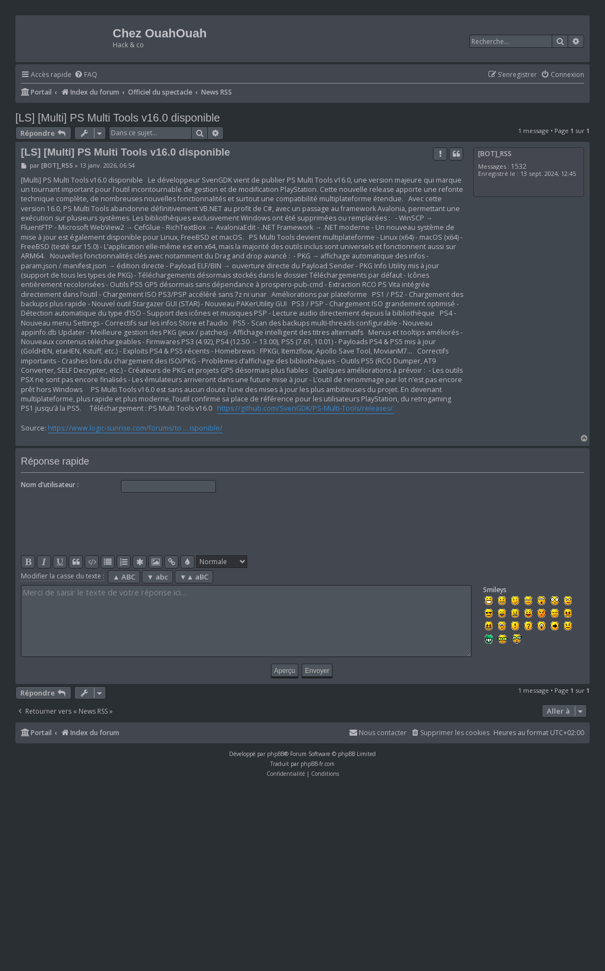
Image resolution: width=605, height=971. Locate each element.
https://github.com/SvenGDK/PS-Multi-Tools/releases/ (306, 408)
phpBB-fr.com (318, 764)
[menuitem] (85, 75)
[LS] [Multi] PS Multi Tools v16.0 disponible (117, 118)
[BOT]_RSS (495, 153)
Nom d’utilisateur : (50, 484)
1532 (518, 166)
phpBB (275, 754)
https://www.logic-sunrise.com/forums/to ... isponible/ (135, 428)
